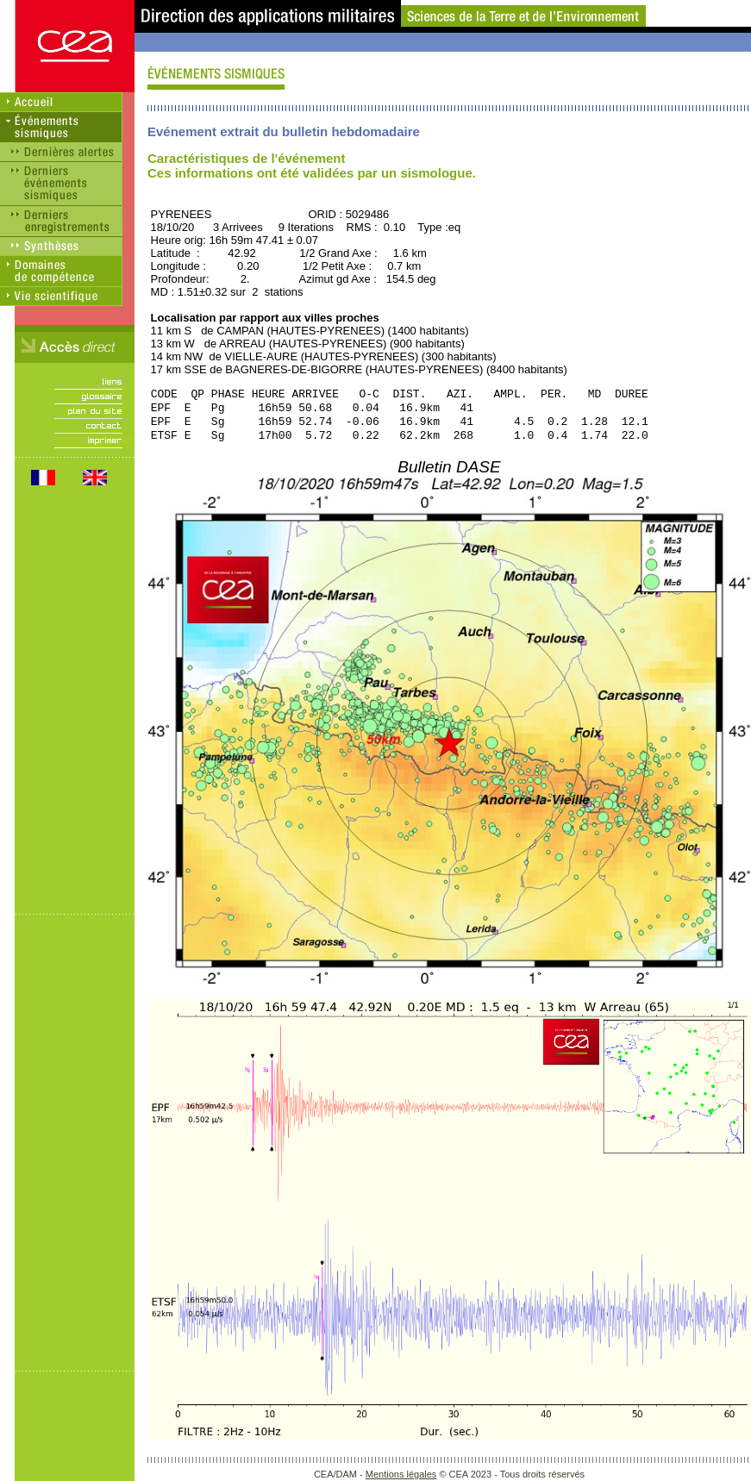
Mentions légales (401, 1474)
